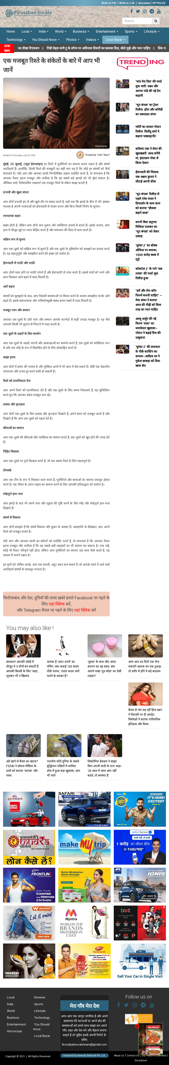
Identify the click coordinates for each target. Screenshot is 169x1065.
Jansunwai (144, 3)
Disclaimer (141, 1060)
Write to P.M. (109, 3)
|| (107, 48)
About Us (119, 1055)
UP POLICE (158, 3)
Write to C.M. (127, 3)
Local (26, 31)
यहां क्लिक (57, 604)
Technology (16, 40)
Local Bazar (115, 40)
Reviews (39, 997)
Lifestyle (152, 31)
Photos (72, 40)
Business (81, 31)
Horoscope (14, 1031)
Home (10, 31)
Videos (92, 40)
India (43, 31)
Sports (131, 31)
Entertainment (107, 31)
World (60, 31)
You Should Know (46, 40)
